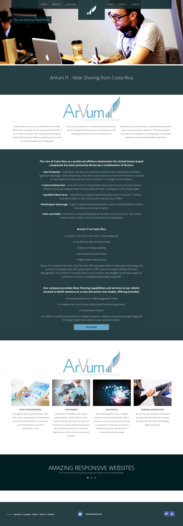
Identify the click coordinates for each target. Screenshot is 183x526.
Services (56, 4)
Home (44, 4)
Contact (136, 4)
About (110, 4)
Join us (42, 514)
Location (71, 4)
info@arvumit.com (94, 514)
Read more (91, 327)
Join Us (123, 4)
